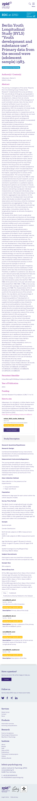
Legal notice (5, 797)
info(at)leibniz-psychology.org (13, 777)
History (4, 756)
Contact (6, 679)
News (3, 716)
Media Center (6, 712)
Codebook (12, 593)
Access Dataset (11, 430)
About (3, 744)
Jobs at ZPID (5, 750)
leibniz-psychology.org (12, 764)
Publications (5, 752)
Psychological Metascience (10, 735)
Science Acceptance (8, 733)
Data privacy (14, 797)
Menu (33, 4)
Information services (8, 723)
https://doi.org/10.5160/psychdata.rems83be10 (17, 379)
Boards (4, 746)
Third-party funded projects (10, 754)
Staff (3, 748)
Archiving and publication (9, 725)
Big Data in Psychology (8, 737)
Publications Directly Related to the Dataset (18, 596)
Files (4, 593)
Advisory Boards (6, 758)
